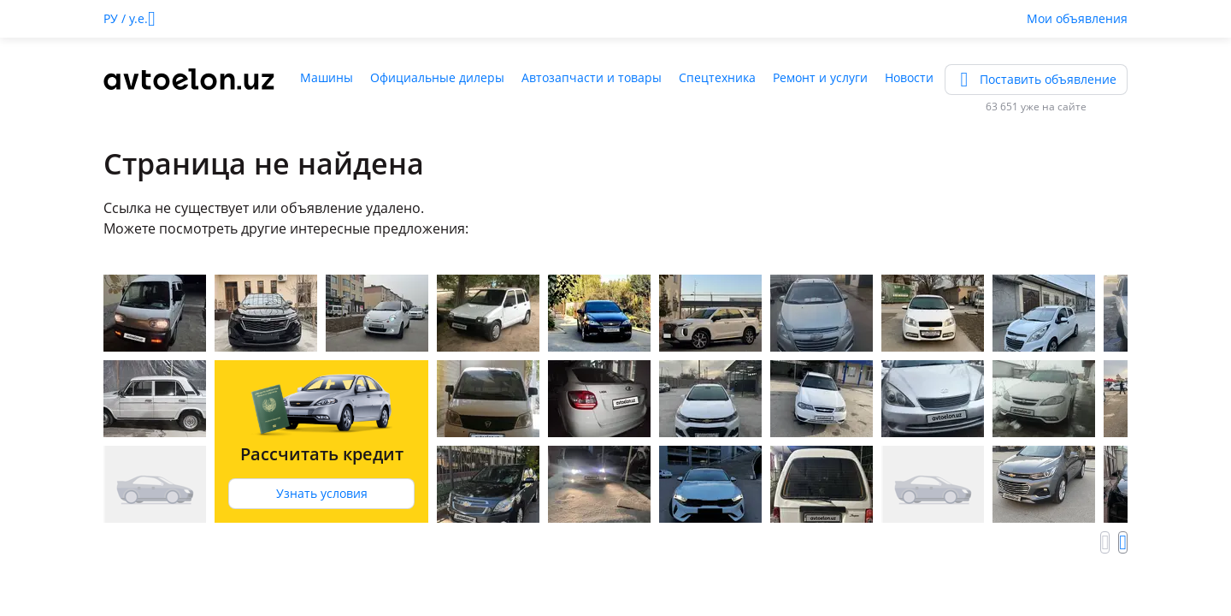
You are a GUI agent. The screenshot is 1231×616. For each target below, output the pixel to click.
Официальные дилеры (437, 77)
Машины (326, 77)
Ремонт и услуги (820, 77)
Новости (909, 77)
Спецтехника (717, 77)
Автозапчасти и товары (591, 77)
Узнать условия (322, 493)
